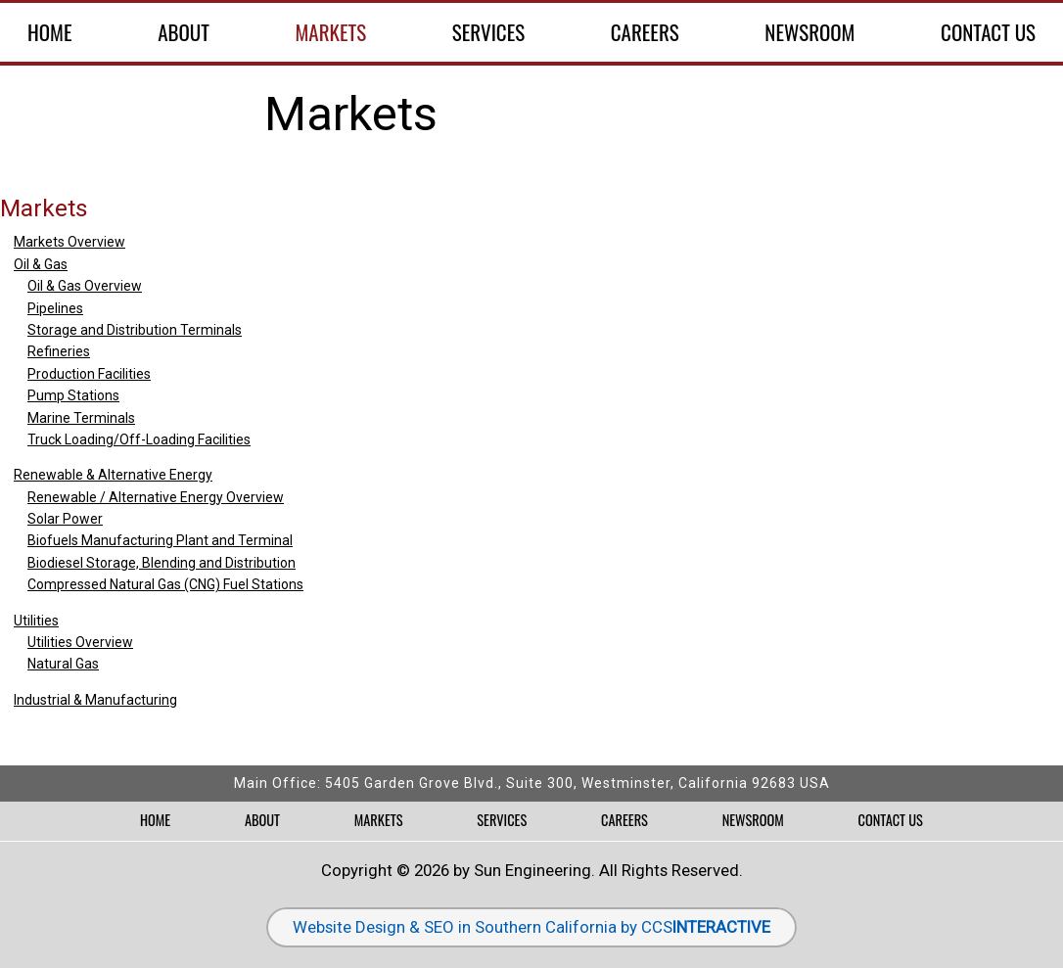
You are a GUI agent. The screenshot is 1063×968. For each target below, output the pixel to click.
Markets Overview (69, 242)
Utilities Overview (80, 642)
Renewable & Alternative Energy (113, 475)
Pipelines (55, 308)
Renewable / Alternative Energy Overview (155, 497)
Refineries (58, 351)
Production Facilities (89, 374)
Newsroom (809, 32)
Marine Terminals (81, 418)
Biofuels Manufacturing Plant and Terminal (160, 540)
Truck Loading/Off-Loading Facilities (139, 439)
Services (488, 32)
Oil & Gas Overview (84, 286)
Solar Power (65, 519)
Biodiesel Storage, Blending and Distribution (161, 563)
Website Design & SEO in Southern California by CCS (531, 927)
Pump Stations (73, 395)
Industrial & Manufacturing (95, 700)
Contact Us (988, 32)
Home (49, 32)
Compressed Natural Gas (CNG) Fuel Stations (165, 584)
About (183, 32)
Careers (645, 32)
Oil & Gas (41, 264)
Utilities (36, 620)
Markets (330, 32)
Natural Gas (63, 663)
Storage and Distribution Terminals (134, 330)
